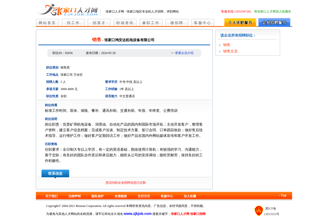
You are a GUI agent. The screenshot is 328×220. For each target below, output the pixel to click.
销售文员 (230, 51)
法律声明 (74, 196)
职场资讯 (125, 23)
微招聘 (176, 23)
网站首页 (47, 23)
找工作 (73, 23)
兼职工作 (151, 23)
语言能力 (111, 96)
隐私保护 (97, 196)
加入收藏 (190, 196)
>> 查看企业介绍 (182, 53)
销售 (226, 45)
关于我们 (51, 196)
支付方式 (144, 196)
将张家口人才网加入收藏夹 (272, 11)
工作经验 (111, 89)
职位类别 (52, 67)
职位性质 (52, 96)
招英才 (99, 23)
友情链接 (121, 196)
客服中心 (202, 23)
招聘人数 (52, 82)
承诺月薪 (52, 89)
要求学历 (111, 82)
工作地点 (52, 74)
